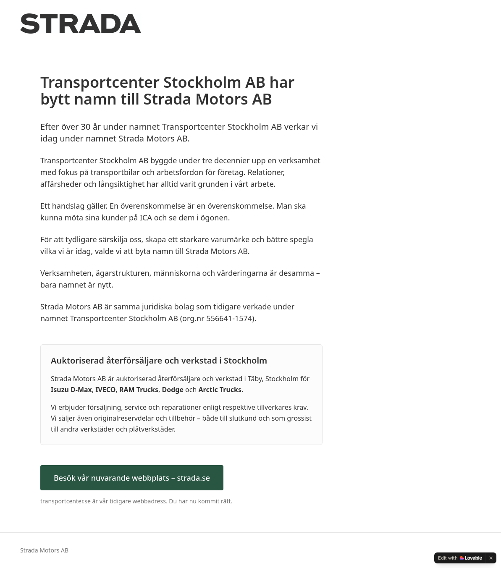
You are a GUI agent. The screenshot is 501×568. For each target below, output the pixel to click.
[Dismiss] (491, 558)
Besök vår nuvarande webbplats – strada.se (132, 478)
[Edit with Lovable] (460, 558)
